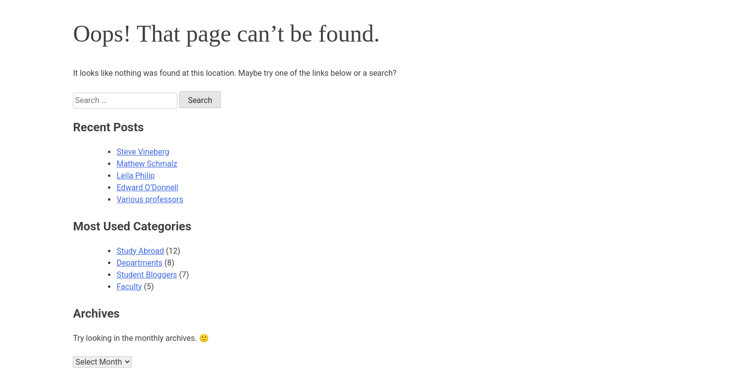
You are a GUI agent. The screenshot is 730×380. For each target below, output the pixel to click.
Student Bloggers (146, 274)
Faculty (129, 286)
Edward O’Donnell (147, 187)
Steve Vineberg (142, 152)
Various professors (149, 199)
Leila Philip (135, 175)
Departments (139, 263)
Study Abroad (140, 251)
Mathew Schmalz (146, 163)
